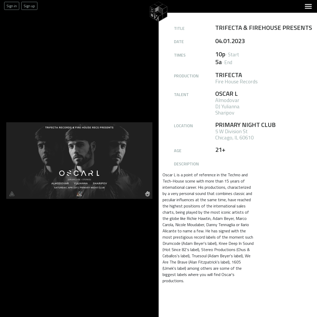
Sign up (29, 6)
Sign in (11, 6)
